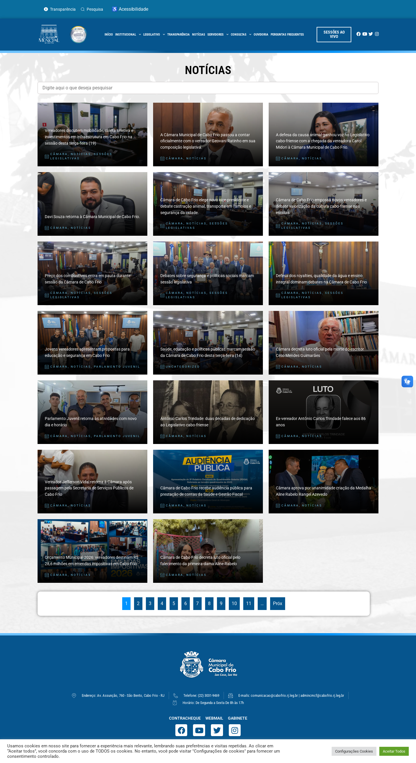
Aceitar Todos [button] (394, 751)
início (109, 34)
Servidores (218, 35)
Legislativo (154, 35)
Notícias (198, 34)
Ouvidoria (261, 34)
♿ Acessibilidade (130, 9)
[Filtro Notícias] (208, 88)
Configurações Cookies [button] (354, 751)
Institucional (128, 35)
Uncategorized (183, 366)
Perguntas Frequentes (287, 34)
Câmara (59, 154)
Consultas (241, 35)
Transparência (178, 34)
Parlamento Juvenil (117, 366)
